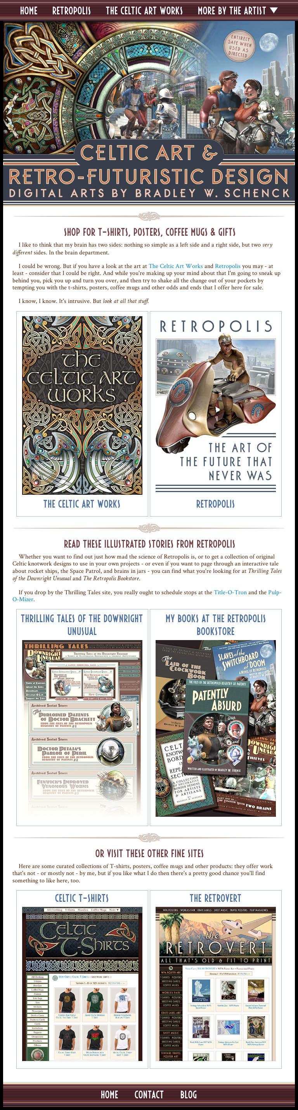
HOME (29, 10)
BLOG (188, 1094)
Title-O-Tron (230, 592)
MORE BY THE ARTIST (232, 10)
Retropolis (228, 266)
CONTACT (149, 1094)
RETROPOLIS (71, 10)
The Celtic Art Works (176, 266)
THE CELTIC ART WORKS (144, 10)
